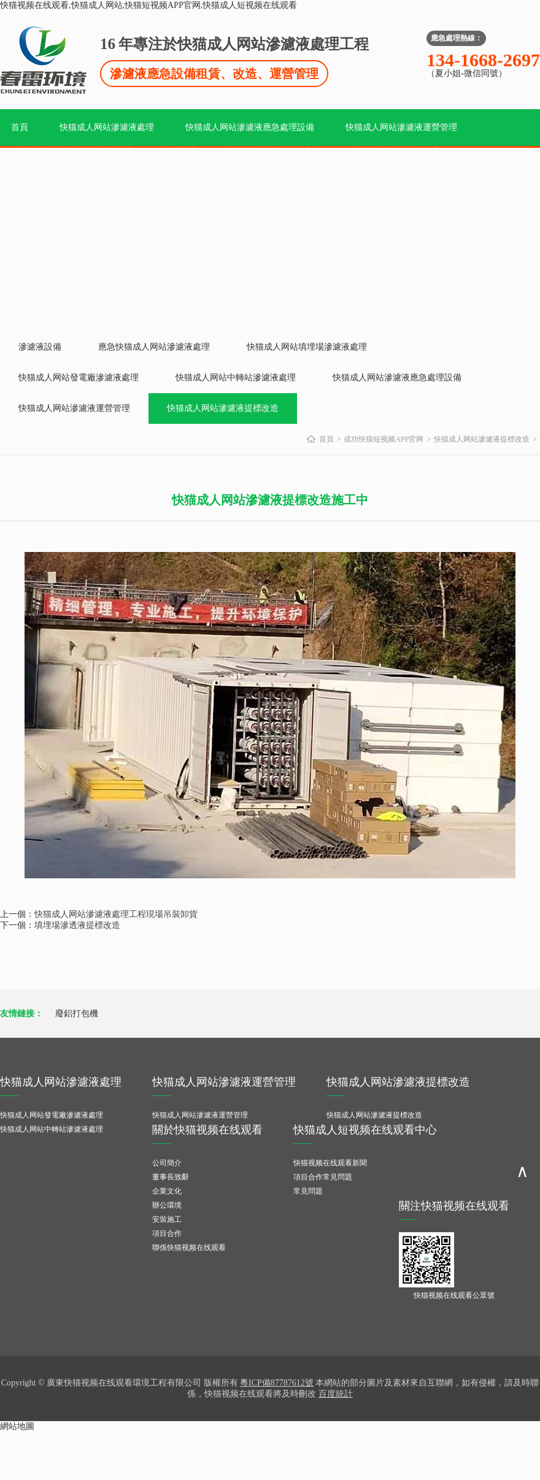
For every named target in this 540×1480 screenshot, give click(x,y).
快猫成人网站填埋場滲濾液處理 (307, 346)
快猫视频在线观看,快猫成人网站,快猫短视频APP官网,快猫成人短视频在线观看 (148, 5)
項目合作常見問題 (322, 1177)
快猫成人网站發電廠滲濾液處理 (78, 377)
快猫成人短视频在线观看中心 (76, 176)
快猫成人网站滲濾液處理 (107, 127)
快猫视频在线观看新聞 (330, 1163)
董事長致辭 (170, 1177)
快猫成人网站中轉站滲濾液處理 (236, 377)
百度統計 (335, 1393)
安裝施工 (167, 1219)
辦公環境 (167, 1205)
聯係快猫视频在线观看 (189, 1247)
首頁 (19, 127)
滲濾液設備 (39, 346)
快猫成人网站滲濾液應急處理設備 (249, 127)
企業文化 (167, 1191)
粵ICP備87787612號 (277, 1382)
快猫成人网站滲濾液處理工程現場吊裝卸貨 (116, 914)
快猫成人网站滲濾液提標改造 (76, 151)
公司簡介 (167, 1163)
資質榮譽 (180, 151)
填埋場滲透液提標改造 (77, 925)
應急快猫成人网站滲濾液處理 (154, 346)
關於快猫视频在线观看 (396, 151)
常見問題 (308, 1191)
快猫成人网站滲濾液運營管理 (401, 127)
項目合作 (167, 1233)
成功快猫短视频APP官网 (275, 151)
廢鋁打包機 (76, 1013)
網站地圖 (17, 1426)
